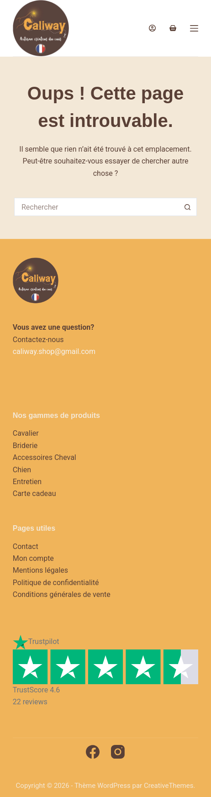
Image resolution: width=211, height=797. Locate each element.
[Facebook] (93, 752)
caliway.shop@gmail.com (54, 351)
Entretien (27, 481)
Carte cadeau (34, 493)
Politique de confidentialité (56, 582)
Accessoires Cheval (44, 457)
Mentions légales (40, 570)
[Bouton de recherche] (188, 207)
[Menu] (194, 28)
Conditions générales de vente (62, 594)
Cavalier (26, 433)
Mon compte (33, 558)
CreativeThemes (169, 785)
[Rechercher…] (96, 207)
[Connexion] (152, 28)
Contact (25, 546)
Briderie (25, 445)
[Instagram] (118, 752)
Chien (22, 469)
